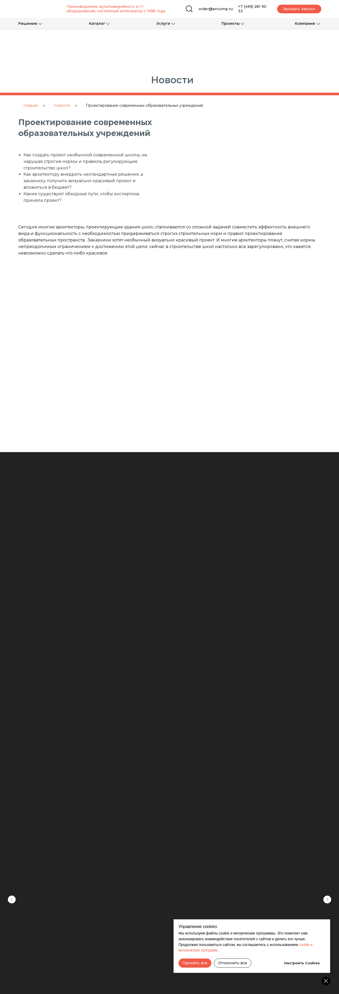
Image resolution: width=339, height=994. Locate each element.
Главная (30, 105)
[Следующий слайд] (327, 815)
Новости (62, 105)
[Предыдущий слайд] (12, 815)
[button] (299, 9)
